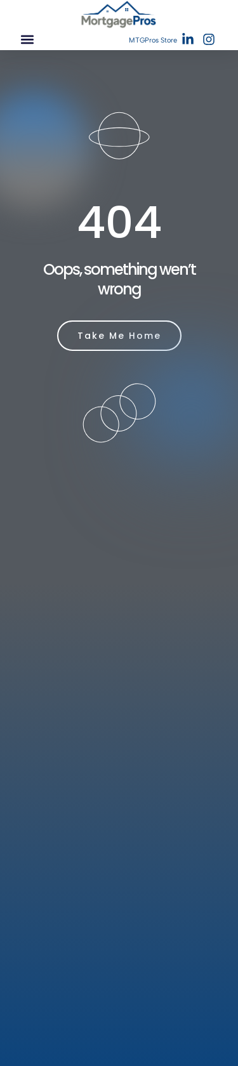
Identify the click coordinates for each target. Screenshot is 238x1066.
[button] (27, 39)
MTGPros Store (153, 40)
